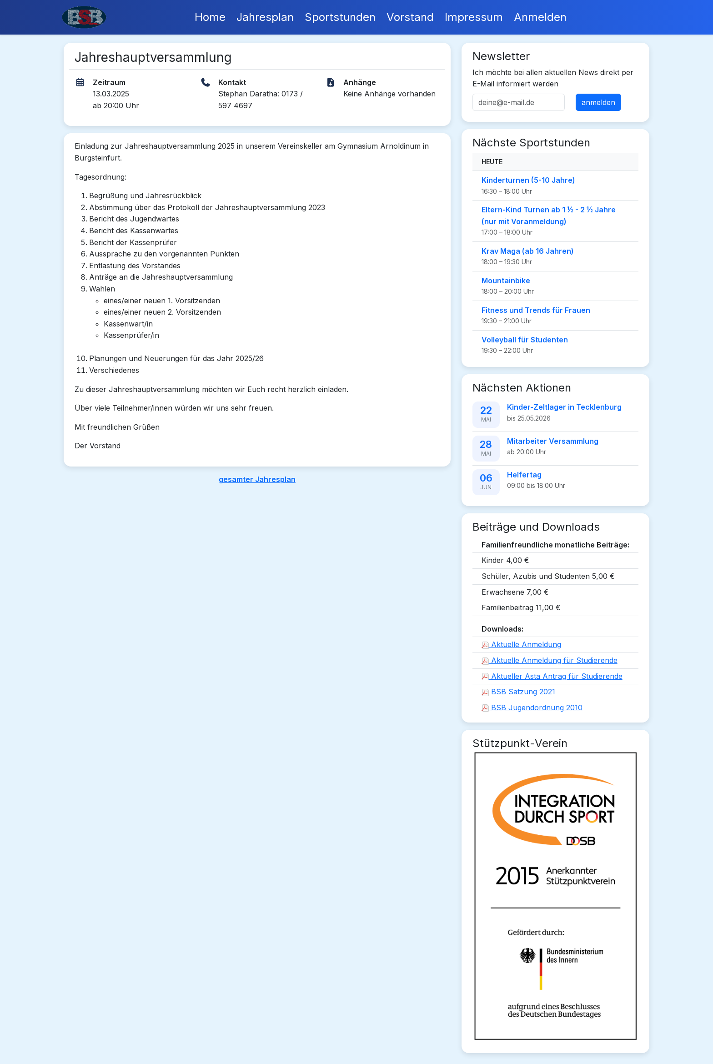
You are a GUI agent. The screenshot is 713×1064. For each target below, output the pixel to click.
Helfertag (524, 474)
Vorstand (410, 17)
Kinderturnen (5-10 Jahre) (528, 180)
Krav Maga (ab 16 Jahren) (528, 251)
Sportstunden (340, 17)
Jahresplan (265, 17)
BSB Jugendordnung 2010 (532, 707)
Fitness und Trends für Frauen (536, 310)
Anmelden (540, 17)
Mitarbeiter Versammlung (552, 441)
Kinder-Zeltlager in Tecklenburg (564, 407)
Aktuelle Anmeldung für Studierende (550, 660)
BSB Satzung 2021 (518, 691)
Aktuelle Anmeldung (521, 644)
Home (210, 17)
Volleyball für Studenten (525, 339)
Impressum (474, 17)
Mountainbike (506, 280)
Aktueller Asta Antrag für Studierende (552, 676)
